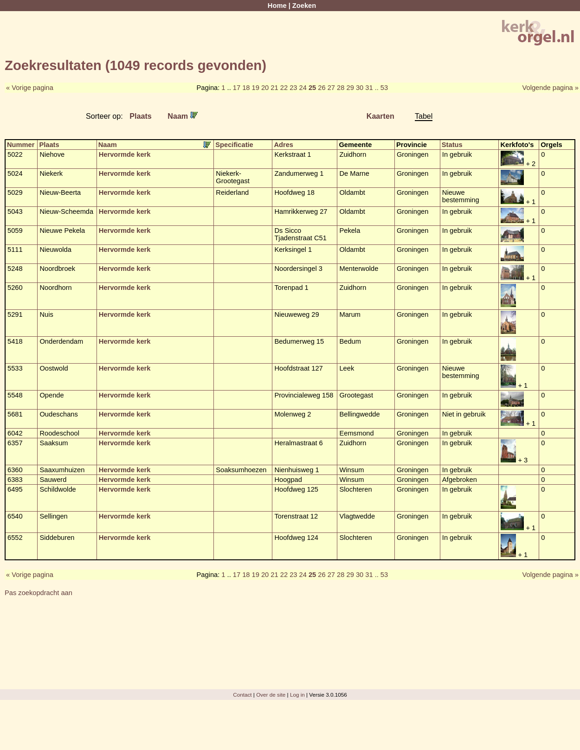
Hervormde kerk (125, 154)
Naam (182, 116)
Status (452, 144)
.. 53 (381, 87)
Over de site (270, 695)
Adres (283, 144)
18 (246, 87)
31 (369, 87)
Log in (297, 695)
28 (340, 87)
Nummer (20, 144)
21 (274, 87)
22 (284, 87)
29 (350, 87)
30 (359, 87)
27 (331, 87)
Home (277, 5)
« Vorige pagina (29, 87)
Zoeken (304, 5)
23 (293, 87)
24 (303, 87)
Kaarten (380, 116)
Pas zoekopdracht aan (38, 592)
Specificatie (234, 144)
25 (312, 87)
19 (255, 87)
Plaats (140, 116)
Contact (242, 695)
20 (265, 87)
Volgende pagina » (550, 87)
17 (236, 87)
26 (321, 87)
